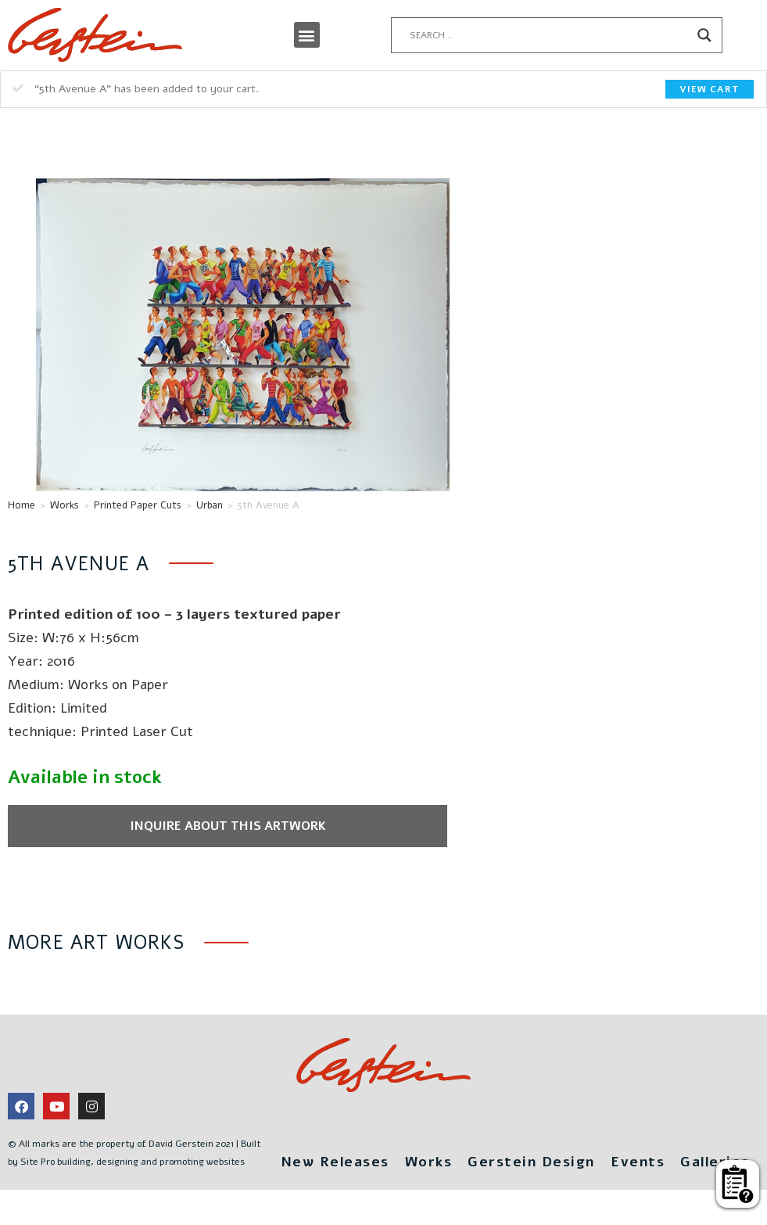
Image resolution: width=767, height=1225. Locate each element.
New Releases (376, 1128)
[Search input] (549, 35)
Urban (209, 505)
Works (64, 505)
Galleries (515, 1161)
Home (21, 505)
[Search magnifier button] (704, 35)
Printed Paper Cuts (137, 505)
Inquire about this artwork (210, 826)
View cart (709, 89)
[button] (307, 35)
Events (681, 1128)
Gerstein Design (575, 1128)
